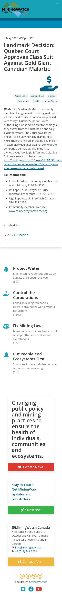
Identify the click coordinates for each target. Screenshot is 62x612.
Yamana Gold (37, 96)
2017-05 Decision (17, 235)
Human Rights (50, 101)
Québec (51, 96)
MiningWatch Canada (32, 527)
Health (36, 101)
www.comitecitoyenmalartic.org (28, 211)
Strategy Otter (38, 582)
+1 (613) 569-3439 (26, 551)
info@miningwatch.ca (28, 547)
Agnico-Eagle (21, 96)
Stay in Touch (23, 484)
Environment (23, 101)
